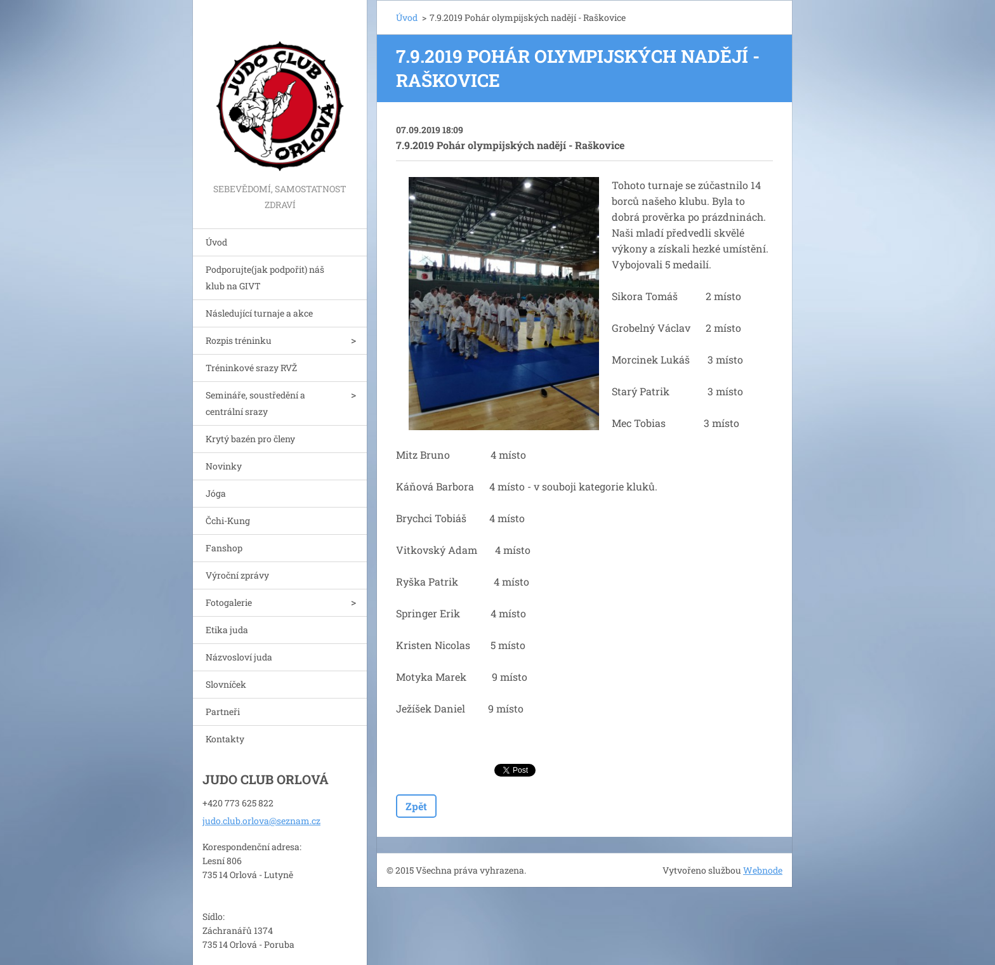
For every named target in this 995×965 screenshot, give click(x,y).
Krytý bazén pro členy (250, 439)
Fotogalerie (229, 602)
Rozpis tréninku (239, 340)
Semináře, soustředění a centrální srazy (255, 403)
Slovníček (226, 684)
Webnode (762, 870)
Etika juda (227, 630)
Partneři (223, 712)
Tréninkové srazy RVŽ (251, 368)
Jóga (216, 493)
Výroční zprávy (237, 575)
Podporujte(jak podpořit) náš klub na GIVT (265, 277)
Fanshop (224, 548)
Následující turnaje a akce (259, 313)
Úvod (216, 242)
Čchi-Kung (228, 521)
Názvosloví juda (239, 657)
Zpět (416, 806)
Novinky (224, 466)
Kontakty (225, 739)
